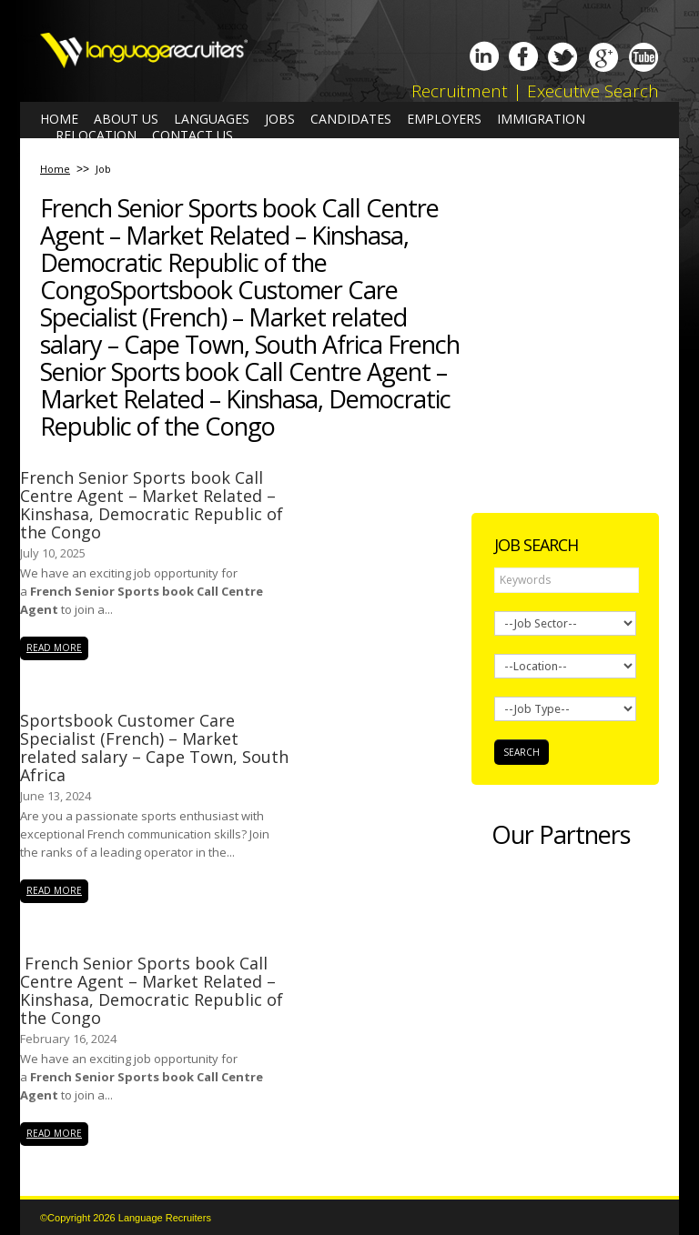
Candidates (350, 119)
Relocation (96, 135)
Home (59, 119)
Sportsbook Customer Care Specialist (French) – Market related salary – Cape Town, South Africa (154, 747)
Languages (211, 119)
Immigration (541, 119)
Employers (444, 119)
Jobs (280, 119)
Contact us (192, 135)
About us (126, 119)
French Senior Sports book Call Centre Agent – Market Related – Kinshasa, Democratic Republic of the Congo (151, 505)
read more (54, 647)
